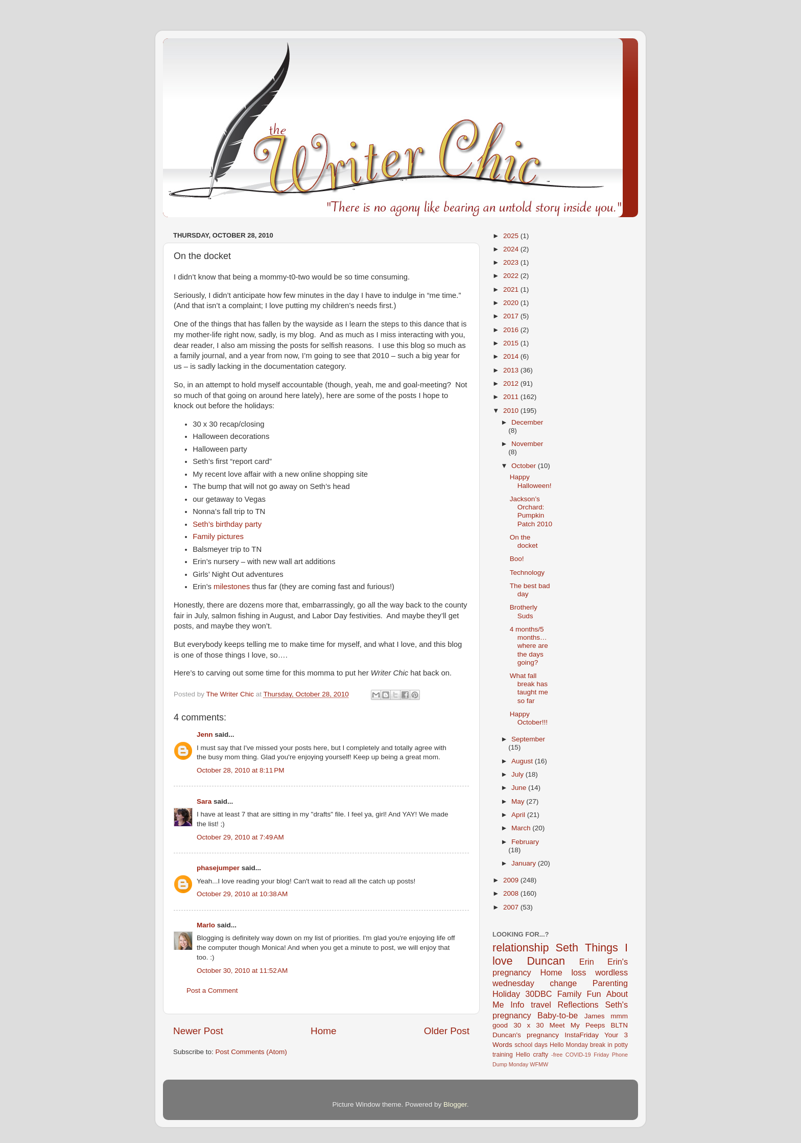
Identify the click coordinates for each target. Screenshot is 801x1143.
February (525, 842)
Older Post (446, 1030)
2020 (512, 303)
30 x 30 (528, 1025)
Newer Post (198, 1030)
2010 (512, 410)
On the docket (524, 541)
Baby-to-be (557, 1015)
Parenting (610, 983)
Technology (527, 572)
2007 (512, 907)
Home (323, 1030)
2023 (512, 262)
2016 (512, 330)
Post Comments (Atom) (251, 1052)
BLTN (619, 1025)
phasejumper (218, 868)
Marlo (206, 925)
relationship (520, 947)
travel (541, 1004)
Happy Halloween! (531, 481)
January (524, 863)
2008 (512, 893)
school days (531, 1044)
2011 (512, 397)
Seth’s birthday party (227, 524)
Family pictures (218, 536)
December (527, 422)
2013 (512, 370)
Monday (518, 1064)
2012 (512, 383)
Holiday (506, 993)
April (519, 815)
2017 (512, 316)
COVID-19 (578, 1055)
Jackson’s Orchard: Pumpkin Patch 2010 (531, 511)
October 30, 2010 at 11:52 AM (242, 970)
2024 (512, 249)
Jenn (205, 734)
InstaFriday (581, 1035)
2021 (512, 289)
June (519, 787)
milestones (232, 586)
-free (556, 1055)
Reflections (578, 1004)
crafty (540, 1054)
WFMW (539, 1064)
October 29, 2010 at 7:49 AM (240, 837)
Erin (586, 961)
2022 (512, 275)
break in (601, 1044)
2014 (512, 356)
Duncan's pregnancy (525, 1035)
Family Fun (579, 993)
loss (578, 972)
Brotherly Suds (523, 611)
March (521, 828)
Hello (523, 1054)
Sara (204, 801)
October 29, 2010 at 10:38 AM (242, 894)
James (594, 1016)
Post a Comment (212, 990)
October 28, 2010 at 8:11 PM (240, 770)
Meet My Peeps (577, 1025)
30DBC (538, 993)
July (518, 774)
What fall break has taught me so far (529, 688)
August (523, 761)
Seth (567, 947)
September (528, 739)
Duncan (546, 960)
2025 (512, 236)
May (518, 801)
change (563, 983)
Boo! (517, 559)
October (524, 466)
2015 (512, 343)
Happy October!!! (529, 718)
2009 (512, 880)
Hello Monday (569, 1044)
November (527, 444)
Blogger (455, 1104)
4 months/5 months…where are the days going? (529, 645)
